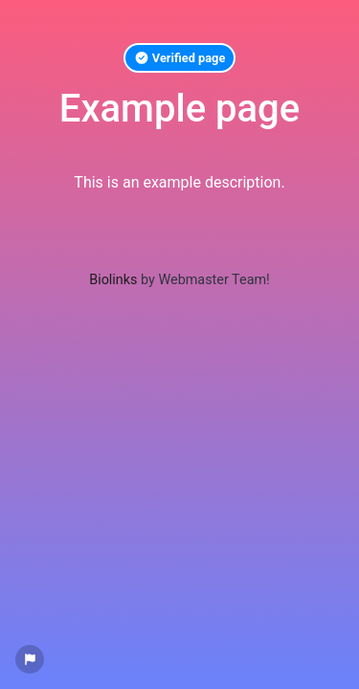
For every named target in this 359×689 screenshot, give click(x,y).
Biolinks (113, 280)
